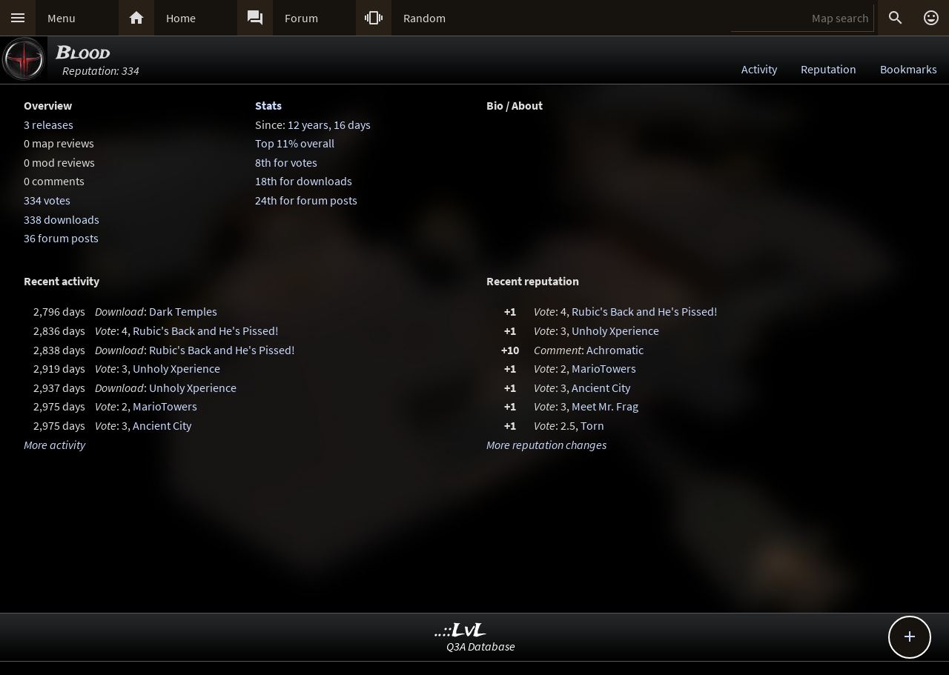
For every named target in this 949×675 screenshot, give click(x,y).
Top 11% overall (294, 143)
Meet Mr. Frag (605, 406)
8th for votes (286, 162)
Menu (61, 17)
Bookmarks (908, 68)
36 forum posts (61, 237)
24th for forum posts (306, 200)
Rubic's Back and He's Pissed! (206, 330)
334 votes (47, 200)
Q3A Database (480, 646)
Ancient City (162, 425)
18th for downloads (303, 180)
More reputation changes (546, 444)
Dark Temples (183, 311)
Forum (301, 17)
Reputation (828, 68)
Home (181, 17)
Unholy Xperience (176, 368)
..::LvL (461, 631)
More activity (54, 444)
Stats (268, 105)
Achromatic (615, 349)
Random (424, 17)
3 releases (48, 124)
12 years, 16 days (329, 124)
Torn (592, 425)
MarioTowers (165, 406)
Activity (759, 68)
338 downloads (61, 219)
